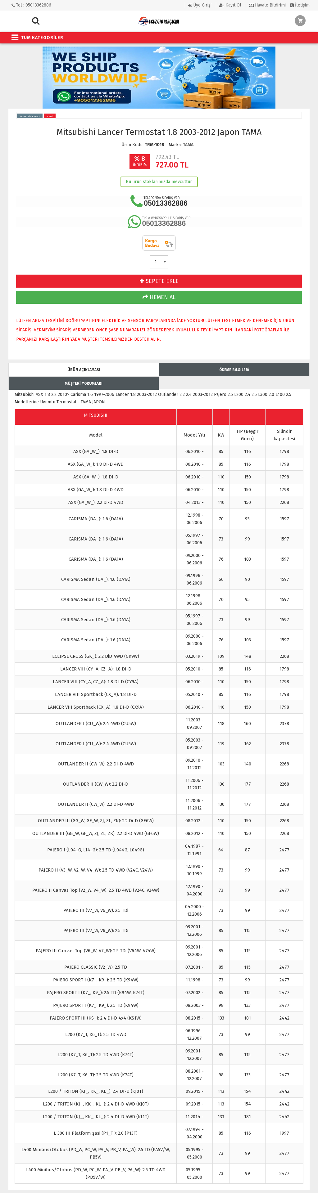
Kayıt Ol (230, 5)
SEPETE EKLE (159, 281)
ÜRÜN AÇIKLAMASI (83, 370)
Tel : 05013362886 (31, 5)
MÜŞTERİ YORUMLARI (83, 383)
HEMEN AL (159, 297)
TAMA (188, 144)
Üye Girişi (199, 5)
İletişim (300, 5)
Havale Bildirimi (267, 5)
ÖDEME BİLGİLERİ (234, 370)
